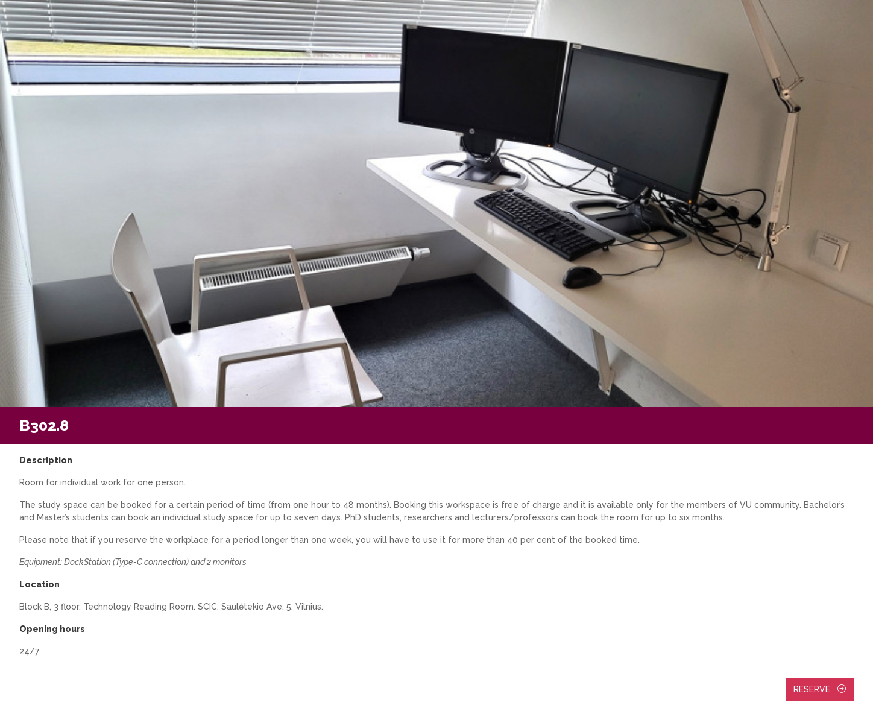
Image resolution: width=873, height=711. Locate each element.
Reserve (819, 689)
